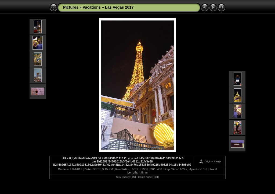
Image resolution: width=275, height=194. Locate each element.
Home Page (145, 176)
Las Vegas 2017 (119, 7)
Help (156, 176)
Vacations (92, 7)
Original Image (210, 161)
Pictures (70, 7)
